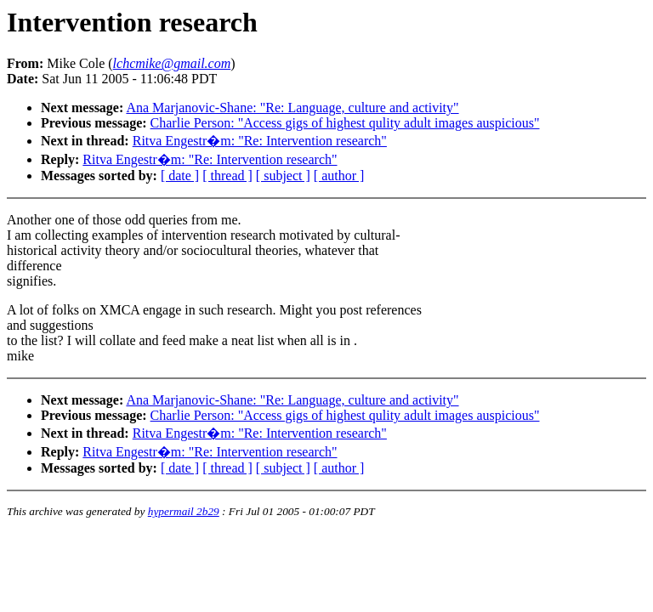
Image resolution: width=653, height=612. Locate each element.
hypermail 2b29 (183, 511)
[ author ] (339, 175)
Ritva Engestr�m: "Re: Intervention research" (260, 140)
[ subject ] (283, 175)
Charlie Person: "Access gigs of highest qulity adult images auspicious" (345, 123)
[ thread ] (227, 175)
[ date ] (180, 175)
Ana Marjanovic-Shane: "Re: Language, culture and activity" (292, 107)
